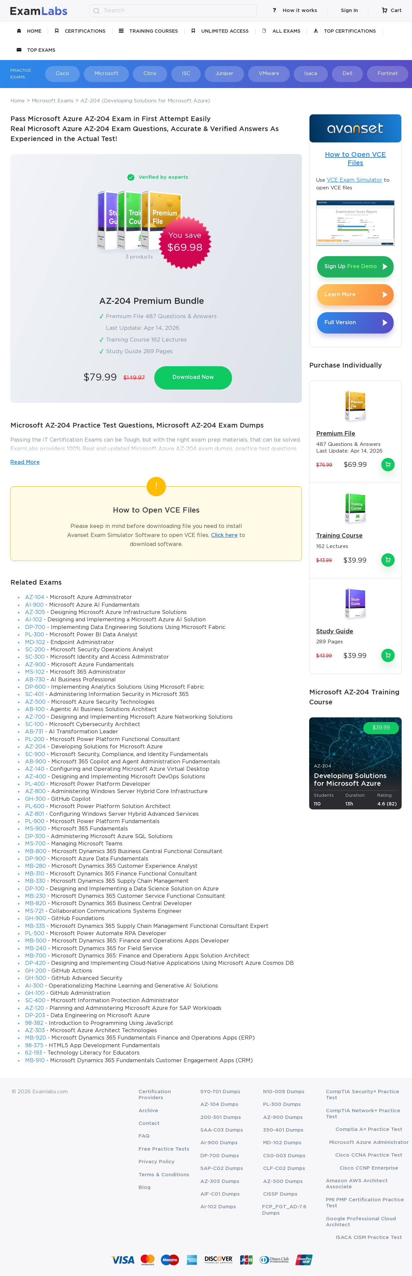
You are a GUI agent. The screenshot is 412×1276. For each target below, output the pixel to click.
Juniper (218, 73)
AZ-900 (35, 665)
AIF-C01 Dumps (220, 1194)
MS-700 (35, 844)
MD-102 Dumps (282, 1143)
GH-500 (35, 978)
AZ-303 (35, 1031)
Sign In (349, 10)
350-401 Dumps (283, 1130)
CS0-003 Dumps (284, 1156)
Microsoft (104, 73)
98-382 (34, 1023)
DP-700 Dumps (219, 1156)
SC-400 (35, 1001)
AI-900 (34, 605)
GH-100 (35, 993)
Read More (25, 462)
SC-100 (34, 724)
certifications (80, 31)
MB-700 (35, 956)
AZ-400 (35, 777)
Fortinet (377, 73)
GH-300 (35, 799)
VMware (261, 73)
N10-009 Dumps (283, 1092)
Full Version (340, 322)
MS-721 (34, 911)
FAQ (144, 1137)
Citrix (146, 73)
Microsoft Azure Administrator (369, 1143)
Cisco (61, 73)
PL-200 (34, 739)
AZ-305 (35, 612)
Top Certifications (345, 31)
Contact (149, 1124)
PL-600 (34, 806)
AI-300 (34, 986)
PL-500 (34, 933)
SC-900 (35, 754)
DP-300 (35, 836)
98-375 (34, 1046)
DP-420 (35, 964)
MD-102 (35, 642)
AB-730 (35, 680)
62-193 (33, 1053)
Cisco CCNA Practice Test (368, 1155)
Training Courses (148, 31)
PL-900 (34, 821)
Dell (338, 73)
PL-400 (35, 784)
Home (29, 31)
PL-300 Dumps (282, 1105)
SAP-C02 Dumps (221, 1169)
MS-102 (34, 672)
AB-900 (35, 762)
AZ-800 (35, 792)
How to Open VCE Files (355, 159)
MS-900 (35, 829)
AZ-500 (35, 702)
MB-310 (34, 874)
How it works (294, 10)
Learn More (340, 294)
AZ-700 (35, 717)
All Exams (281, 31)
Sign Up (351, 266)
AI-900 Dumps (219, 1143)
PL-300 (34, 635)
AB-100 (35, 709)
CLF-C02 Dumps (284, 1169)
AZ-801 (34, 814)
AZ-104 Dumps (219, 1105)
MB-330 (35, 881)
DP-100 (34, 889)
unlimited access (220, 31)
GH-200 (35, 971)
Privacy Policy (157, 1162)
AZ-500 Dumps (283, 1182)
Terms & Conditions (164, 1175)
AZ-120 (34, 1008)
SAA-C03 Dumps (221, 1130)
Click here (224, 535)
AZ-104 (34, 597)
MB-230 (35, 896)
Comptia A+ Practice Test (369, 1130)
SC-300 (35, 657)
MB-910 (35, 1061)
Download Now (194, 377)
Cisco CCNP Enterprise (369, 1168)
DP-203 (35, 1016)
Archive (148, 1111)
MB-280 (35, 866)
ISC (181, 73)
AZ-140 (34, 769)
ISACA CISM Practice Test (369, 1238)
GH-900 (35, 918)
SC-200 (35, 650)
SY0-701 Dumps (220, 1092)
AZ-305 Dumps (219, 1182)
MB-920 (35, 1038)
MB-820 (35, 903)
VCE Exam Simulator (354, 180)
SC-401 (34, 694)
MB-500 (35, 941)
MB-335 (35, 926)
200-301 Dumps (220, 1118)
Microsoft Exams (52, 101)
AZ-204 (35, 747)
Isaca (302, 73)
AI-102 (33, 620)
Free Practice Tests (164, 1149)
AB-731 (34, 732)
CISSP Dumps (280, 1194)
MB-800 (35, 851)
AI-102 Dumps (218, 1207)
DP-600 (35, 687)
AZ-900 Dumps (283, 1118)
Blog (145, 1188)
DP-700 (35, 627)
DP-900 (35, 859)
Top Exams (36, 50)
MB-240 (35, 948)
